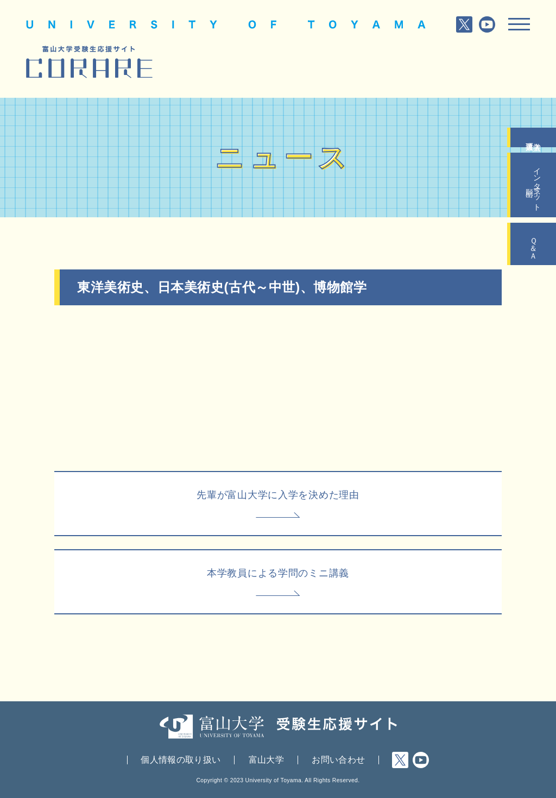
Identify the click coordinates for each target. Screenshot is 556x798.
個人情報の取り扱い (180, 759)
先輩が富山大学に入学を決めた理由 (278, 494)
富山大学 (266, 759)
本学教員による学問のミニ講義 (278, 573)
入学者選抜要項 (533, 137)
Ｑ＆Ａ (533, 244)
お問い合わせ (338, 759)
